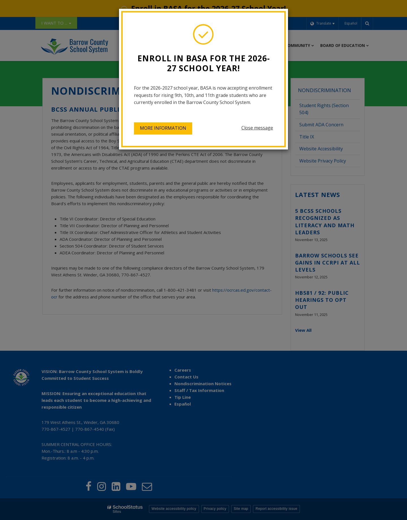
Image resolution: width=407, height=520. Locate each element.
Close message (257, 128)
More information (163, 128)
